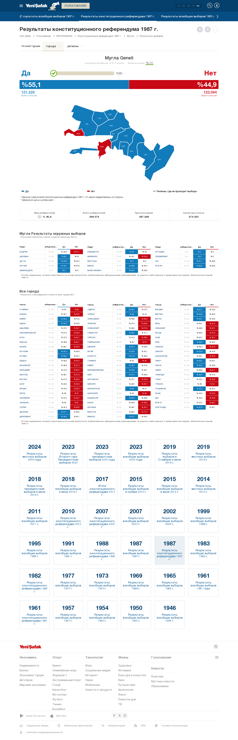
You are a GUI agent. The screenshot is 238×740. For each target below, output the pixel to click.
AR (188, 6)
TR (178, 6)
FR (193, 6)
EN (183, 6)
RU (198, 6)
